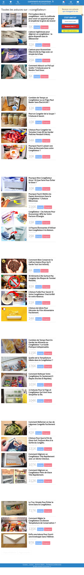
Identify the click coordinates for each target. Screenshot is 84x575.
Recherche (18, 3)
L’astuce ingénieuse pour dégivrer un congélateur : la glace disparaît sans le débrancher (40, 35)
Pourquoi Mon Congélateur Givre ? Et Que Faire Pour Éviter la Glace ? (42, 180)
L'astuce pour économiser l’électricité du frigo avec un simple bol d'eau (41, 51)
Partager (37, 27)
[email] (70, 21)
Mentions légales (40, 564)
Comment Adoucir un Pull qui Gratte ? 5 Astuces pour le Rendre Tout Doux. (41, 67)
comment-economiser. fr (41, 2)
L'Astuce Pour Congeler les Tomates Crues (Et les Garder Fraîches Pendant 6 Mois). (41, 132)
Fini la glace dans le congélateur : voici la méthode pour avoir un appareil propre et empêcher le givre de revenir (42, 17)
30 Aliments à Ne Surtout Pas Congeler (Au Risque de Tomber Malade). (42, 278)
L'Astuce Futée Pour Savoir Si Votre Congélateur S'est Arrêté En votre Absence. (42, 294)
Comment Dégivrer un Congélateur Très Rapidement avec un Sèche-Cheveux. (41, 456)
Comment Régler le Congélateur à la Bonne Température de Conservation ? (42, 520)
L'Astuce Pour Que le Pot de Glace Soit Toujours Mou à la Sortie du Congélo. (41, 440)
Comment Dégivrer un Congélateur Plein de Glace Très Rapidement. (40, 472)
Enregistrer (44, 27)
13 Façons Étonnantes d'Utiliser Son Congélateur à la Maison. (42, 228)
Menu (3, 3)
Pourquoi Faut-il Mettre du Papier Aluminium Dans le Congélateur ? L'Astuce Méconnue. (40, 197)
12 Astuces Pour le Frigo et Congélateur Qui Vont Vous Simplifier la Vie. (40, 392)
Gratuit (63, 3)
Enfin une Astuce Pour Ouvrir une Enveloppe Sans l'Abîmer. (41, 535)
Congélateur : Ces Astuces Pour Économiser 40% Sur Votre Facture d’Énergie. (42, 214)
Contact (31, 564)
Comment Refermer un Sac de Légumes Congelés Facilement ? (42, 424)
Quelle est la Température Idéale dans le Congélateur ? (41, 358)
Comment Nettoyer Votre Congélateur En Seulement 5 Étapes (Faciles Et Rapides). (41, 376)
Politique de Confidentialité (53, 564)
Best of (10, 3)
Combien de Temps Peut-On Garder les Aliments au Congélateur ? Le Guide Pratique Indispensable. (41, 343)
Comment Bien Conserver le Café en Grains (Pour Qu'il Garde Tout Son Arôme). (41, 262)
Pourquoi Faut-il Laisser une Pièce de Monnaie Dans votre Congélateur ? (41, 148)
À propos (78, 3)
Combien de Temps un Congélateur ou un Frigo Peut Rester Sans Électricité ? (41, 100)
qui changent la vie (70, 11)
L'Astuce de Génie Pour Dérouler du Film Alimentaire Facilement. (41, 310)
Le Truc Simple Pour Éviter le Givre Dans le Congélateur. (41, 503)
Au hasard (71, 3)
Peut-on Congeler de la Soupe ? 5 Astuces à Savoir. (42, 114)
